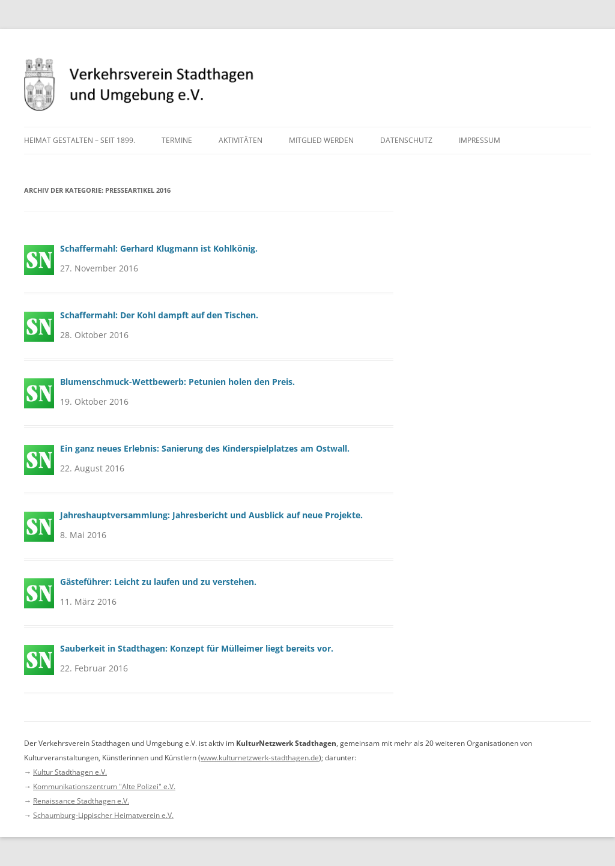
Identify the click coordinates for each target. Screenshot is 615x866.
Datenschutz (406, 140)
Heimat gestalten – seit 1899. (79, 140)
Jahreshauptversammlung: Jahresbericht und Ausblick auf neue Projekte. (211, 515)
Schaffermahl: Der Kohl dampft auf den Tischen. (159, 315)
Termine (177, 140)
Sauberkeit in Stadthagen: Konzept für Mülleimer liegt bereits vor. (196, 648)
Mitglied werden (321, 140)
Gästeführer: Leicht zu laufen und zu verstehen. (158, 581)
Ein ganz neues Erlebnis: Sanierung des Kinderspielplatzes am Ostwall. (205, 448)
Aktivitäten (240, 140)
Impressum (479, 140)
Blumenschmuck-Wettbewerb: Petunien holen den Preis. (177, 381)
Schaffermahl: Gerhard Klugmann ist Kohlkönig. (159, 248)
